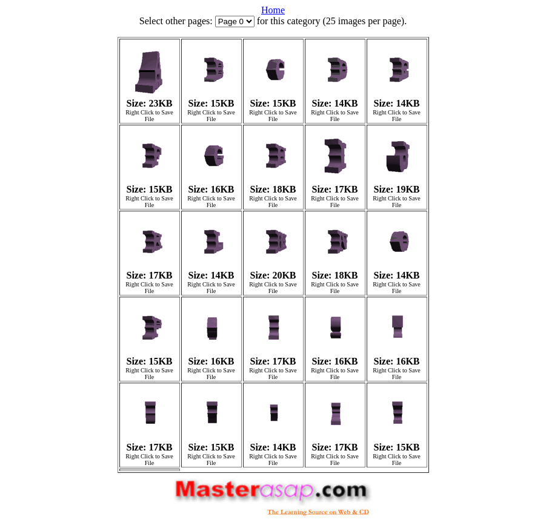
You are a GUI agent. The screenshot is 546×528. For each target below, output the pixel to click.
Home (273, 10)
